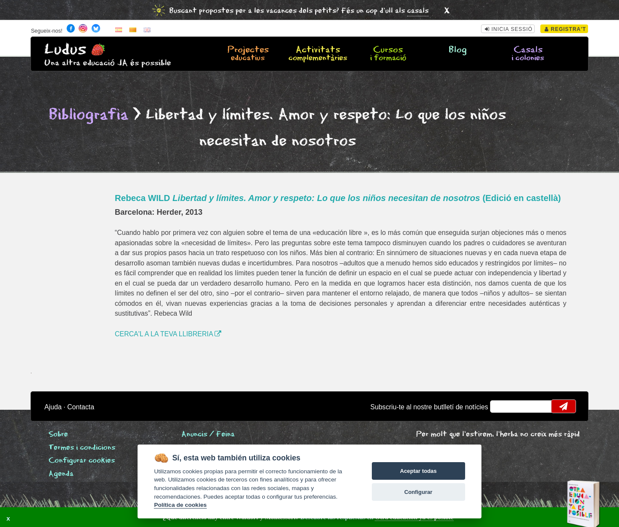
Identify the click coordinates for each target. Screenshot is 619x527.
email (502, 406)
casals (418, 11)
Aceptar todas (418, 471)
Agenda (61, 474)
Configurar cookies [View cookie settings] (82, 461)
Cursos (388, 54)
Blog (458, 50)
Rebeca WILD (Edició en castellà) (338, 198)
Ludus (65, 49)
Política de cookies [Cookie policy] (180, 505)
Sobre (58, 434)
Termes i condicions (82, 448)
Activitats (318, 54)
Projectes (248, 54)
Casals (528, 54)
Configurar (418, 492)
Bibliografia (88, 115)
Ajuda (52, 407)
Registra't (565, 29)
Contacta (80, 407)
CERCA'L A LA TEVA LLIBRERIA (168, 334)
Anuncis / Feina (208, 434)
